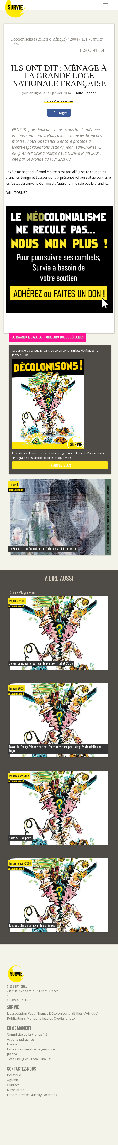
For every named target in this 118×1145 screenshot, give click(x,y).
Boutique (14, 1075)
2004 (74, 39)
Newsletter (15, 1090)
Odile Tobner (85, 93)
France (12, 1044)
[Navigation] (105, 5)
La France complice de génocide (31, 1049)
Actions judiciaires (20, 1039)
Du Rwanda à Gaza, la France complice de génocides (47, 337)
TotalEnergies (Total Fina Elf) (29, 1059)
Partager (59, 112)
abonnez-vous (60, 465)
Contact (13, 1085)
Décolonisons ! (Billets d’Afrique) (39, 39)
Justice (12, 1054)
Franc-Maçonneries (58, 101)
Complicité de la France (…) (27, 1034)
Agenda (13, 1080)
